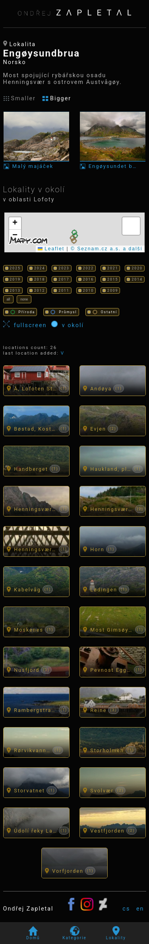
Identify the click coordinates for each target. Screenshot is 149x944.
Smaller (19, 98)
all (8, 299)
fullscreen (27, 325)
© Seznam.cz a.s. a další (107, 249)
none (24, 299)
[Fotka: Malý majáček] (37, 140)
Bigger (56, 98)
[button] (74, 241)
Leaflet (51, 249)
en (140, 908)
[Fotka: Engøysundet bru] (113, 140)
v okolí (67, 325)
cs (126, 908)
